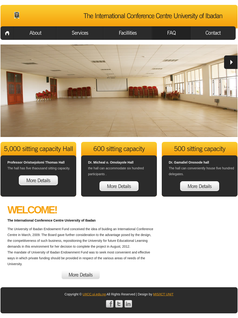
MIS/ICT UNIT (163, 294)
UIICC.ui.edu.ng (94, 294)
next (231, 62)
